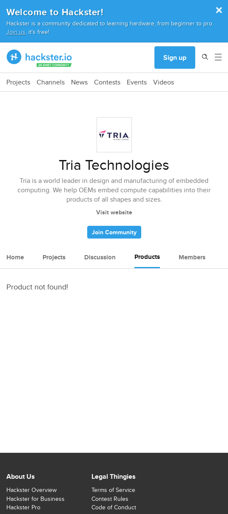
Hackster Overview (31, 490)
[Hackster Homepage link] (39, 57)
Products (147, 256)
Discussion (100, 257)
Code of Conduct (113, 507)
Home (15, 257)
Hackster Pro (23, 507)
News (79, 82)
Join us (16, 31)
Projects (18, 82)
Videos (163, 82)
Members (192, 257)
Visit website (114, 212)
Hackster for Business (35, 498)
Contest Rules (109, 498)
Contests (107, 82)
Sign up (174, 57)
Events (137, 82)
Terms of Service (113, 490)
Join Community (114, 232)
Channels (51, 82)
